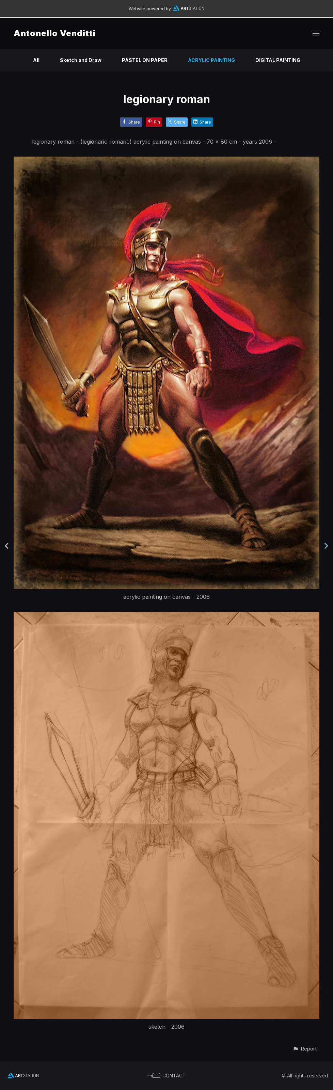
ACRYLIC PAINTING (211, 60)
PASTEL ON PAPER (145, 60)
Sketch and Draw (80, 60)
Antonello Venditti (55, 33)
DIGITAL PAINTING (277, 60)
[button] (304, 1049)
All (36, 60)
